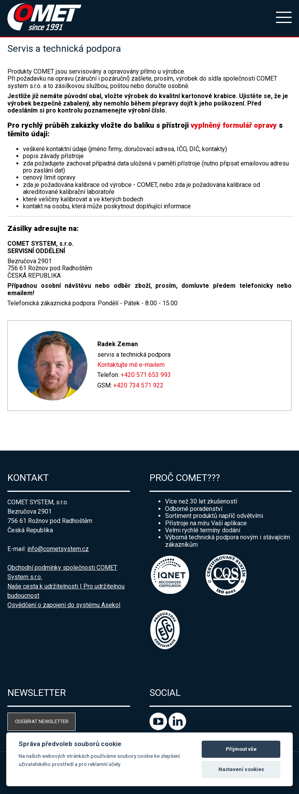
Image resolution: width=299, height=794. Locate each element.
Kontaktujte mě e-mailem (131, 364)
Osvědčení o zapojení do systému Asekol (63, 605)
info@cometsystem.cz (58, 549)
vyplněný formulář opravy (234, 125)
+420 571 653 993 (146, 375)
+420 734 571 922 (138, 385)
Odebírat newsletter (42, 721)
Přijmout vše (241, 749)
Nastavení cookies (241, 769)
